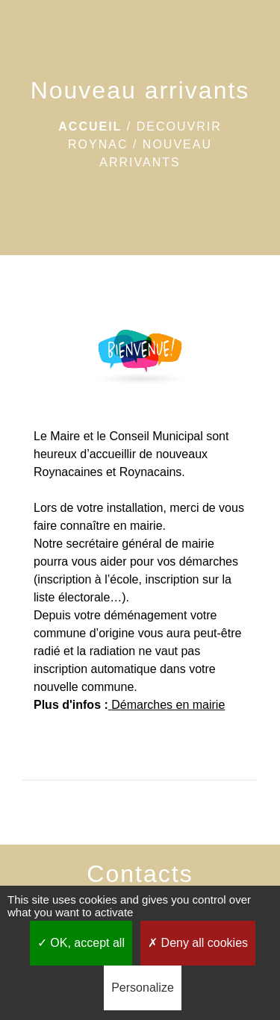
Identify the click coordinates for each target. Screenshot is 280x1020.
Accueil (90, 126)
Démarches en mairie (168, 704)
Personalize (142, 987)
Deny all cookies (198, 942)
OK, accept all (81, 942)
